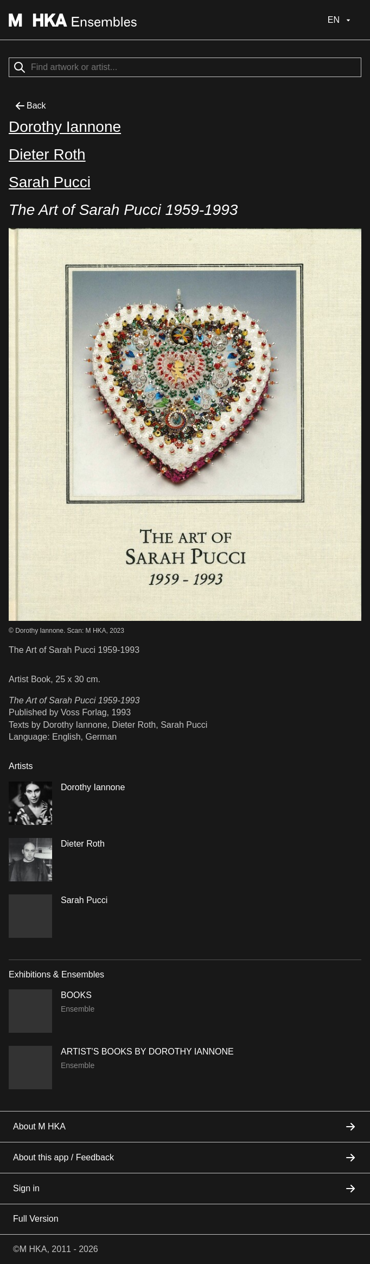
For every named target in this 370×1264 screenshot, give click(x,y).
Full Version (36, 1218)
